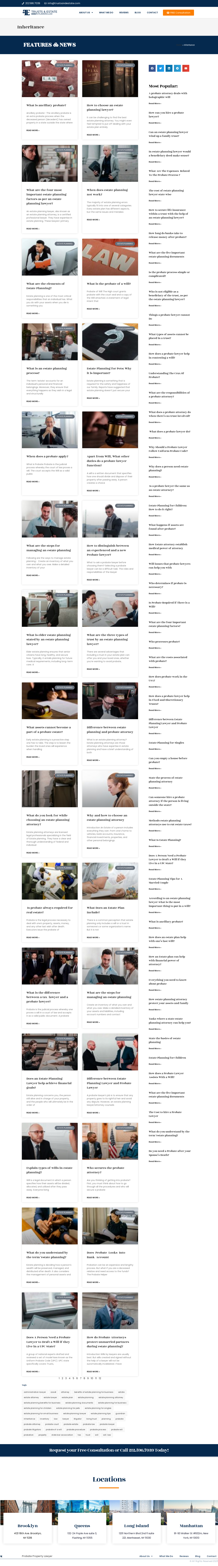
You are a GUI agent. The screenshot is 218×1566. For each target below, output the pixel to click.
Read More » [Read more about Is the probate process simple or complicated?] (155, 282)
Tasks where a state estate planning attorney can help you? (170, 1021)
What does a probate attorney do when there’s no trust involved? (170, 414)
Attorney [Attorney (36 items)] (65, 1392)
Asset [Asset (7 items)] (53, 1392)
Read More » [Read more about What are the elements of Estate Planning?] (32, 313)
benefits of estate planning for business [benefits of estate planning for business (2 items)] (93, 1392)
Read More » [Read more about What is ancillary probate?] (32, 130)
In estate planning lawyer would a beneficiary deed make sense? (170, 154)
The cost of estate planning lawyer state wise (166, 192)
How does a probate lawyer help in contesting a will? (169, 356)
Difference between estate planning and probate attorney (110, 729)
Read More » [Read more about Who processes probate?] (155, 648)
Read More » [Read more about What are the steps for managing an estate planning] (32, 575)
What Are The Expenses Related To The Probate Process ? (169, 173)
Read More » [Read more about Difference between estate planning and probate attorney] (93, 760)
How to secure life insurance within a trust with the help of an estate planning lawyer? (168, 214)
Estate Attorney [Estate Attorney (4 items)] (31, 1397)
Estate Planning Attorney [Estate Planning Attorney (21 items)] (111, 1397)
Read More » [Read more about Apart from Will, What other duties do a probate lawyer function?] (93, 490)
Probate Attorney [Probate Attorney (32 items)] (32, 1424)
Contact (152, 12)
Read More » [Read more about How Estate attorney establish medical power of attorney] (155, 554)
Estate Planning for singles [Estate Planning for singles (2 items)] (98, 1408)
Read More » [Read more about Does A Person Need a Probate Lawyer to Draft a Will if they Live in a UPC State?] (32, 1371)
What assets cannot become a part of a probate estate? (48, 729)
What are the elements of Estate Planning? (45, 286)
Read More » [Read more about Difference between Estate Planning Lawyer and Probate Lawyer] (93, 1112)
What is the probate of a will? (109, 284)
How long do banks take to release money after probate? (168, 235)
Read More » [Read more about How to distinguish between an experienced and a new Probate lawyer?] (93, 579)
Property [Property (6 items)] (43, 1435)
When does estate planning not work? (107, 192)
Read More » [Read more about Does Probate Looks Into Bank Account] (93, 1282)
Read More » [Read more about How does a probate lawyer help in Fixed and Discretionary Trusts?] (155, 710)
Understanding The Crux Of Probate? (166, 375)
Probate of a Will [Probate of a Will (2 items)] (54, 1429)
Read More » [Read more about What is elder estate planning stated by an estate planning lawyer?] (32, 672)
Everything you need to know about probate (168, 982)
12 (100, 1378)
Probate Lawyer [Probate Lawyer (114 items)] (107, 1424)
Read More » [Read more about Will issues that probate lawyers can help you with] (155, 574)
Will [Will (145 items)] (96, 1435)
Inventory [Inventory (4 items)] (44, 1419)
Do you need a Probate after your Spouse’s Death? (170, 1153)
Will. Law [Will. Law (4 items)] (107, 1435)
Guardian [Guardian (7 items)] (120, 1413)
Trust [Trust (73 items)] (88, 1435)
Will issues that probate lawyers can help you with (169, 566)
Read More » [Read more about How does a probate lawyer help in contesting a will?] (155, 364)
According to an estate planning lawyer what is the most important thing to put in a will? (169, 902)
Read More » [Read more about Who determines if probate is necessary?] (155, 593)
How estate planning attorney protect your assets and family (168, 1001)
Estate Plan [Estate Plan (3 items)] (67, 1397)
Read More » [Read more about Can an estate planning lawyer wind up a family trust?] (155, 142)
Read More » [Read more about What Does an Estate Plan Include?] (93, 937)
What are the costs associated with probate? (168, 659)
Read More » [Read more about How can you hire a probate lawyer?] (155, 123)
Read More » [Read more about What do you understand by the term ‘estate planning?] (32, 1282)
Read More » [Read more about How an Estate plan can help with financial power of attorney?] (155, 970)
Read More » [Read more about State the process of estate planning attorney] (155, 788)
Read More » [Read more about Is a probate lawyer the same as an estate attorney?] (155, 496)
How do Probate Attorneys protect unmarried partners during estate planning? (108, 1342)
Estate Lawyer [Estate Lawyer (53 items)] (50, 1397)
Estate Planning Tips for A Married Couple (165, 881)
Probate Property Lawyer (37, 1556)
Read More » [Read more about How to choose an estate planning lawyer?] (93, 134)
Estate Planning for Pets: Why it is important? (109, 370)
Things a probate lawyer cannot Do (169, 317)
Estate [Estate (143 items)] (121, 1392)
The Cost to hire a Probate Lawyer (165, 1114)
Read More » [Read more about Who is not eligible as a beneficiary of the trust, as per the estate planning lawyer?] (155, 305)
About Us (86, 12)
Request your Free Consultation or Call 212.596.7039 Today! (109, 1450)
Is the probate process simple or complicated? (169, 274)
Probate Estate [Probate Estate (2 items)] (71, 1424)
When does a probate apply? (47, 456)
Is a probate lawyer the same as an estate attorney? (169, 488)
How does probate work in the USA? (168, 679)
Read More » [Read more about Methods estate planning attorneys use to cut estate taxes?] (155, 830)
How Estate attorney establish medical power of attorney (168, 546)
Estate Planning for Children (167, 1058)
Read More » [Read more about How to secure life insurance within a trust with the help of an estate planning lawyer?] (155, 224)
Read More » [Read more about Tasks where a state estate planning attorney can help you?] (155, 1029)
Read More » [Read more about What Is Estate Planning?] (155, 846)
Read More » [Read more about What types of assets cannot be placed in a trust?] (155, 344)
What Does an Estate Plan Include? (105, 910)
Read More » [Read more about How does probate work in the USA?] (155, 687)
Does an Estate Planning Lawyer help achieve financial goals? (49, 1083)
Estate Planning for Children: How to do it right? (168, 507)
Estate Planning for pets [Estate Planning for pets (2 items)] (68, 1408)
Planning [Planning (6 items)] (106, 1419)
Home (179, 45)
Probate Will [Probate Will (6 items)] (117, 1429)
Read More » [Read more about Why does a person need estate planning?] (155, 477)
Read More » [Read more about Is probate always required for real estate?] (32, 937)
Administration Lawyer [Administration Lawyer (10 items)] (35, 1392)
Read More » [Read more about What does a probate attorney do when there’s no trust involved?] (155, 422)
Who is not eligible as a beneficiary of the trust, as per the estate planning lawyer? (168, 295)
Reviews (124, 12)
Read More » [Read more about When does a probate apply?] (32, 481)
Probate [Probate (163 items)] (119, 1419)
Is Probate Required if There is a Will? (169, 605)
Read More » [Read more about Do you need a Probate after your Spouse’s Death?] (155, 1161)
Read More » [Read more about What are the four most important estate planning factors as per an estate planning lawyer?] (32, 228)
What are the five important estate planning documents (167, 255)
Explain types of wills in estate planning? (49, 1170)
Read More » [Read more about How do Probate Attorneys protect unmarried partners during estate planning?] (93, 1371)
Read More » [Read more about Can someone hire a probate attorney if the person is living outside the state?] (155, 811)
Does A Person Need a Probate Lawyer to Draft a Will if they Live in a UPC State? (48, 1342)
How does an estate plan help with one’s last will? (167, 939)
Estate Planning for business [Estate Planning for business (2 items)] (112, 1402)
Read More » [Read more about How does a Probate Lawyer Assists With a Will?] (155, 1083)
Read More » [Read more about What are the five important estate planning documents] (155, 263)
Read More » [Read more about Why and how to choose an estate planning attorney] (93, 848)
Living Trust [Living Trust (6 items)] (91, 1419)
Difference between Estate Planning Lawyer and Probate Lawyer (109, 1083)
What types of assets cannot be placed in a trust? (169, 336)
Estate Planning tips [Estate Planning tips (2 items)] (101, 1413)
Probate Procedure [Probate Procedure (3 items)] (76, 1429)
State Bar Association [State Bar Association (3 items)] (62, 1435)
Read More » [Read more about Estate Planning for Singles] (155, 749)
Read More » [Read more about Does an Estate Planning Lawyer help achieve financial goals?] (32, 1112)
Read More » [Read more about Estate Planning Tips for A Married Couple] (155, 889)
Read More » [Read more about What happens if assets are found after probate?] (155, 535)
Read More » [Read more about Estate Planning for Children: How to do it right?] (155, 515)
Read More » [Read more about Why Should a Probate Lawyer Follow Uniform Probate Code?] (155, 457)
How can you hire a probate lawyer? (166, 115)
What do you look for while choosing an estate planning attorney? (48, 820)
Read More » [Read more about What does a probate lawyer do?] (155, 438)
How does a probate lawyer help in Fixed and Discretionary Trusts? (169, 700)
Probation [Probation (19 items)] (29, 1435)
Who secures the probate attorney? (105, 1170)
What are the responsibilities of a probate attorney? (169, 395)
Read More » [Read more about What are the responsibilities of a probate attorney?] (155, 403)
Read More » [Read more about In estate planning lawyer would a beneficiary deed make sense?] (155, 162)
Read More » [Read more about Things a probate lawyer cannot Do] (155, 325)
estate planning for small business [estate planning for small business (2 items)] (41, 1413)
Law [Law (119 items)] (55, 1419)
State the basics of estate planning (165, 1040)
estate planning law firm (42, 14)
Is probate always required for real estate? (49, 910)
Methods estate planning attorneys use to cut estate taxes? (170, 823)
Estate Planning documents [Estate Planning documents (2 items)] (79, 1402)
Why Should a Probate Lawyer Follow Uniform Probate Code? (168, 449)
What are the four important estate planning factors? (167, 624)
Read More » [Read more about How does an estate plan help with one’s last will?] (155, 947)
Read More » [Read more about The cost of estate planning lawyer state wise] (155, 200)
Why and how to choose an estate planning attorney (107, 817)
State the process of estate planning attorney (166, 780)
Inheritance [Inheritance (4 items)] (29, 1419)
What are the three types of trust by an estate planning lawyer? (107, 639)
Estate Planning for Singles (166, 743)
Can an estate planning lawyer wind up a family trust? (168, 134)
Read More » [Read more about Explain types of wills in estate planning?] (32, 1197)
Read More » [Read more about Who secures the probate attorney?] (93, 1197)
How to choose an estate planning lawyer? (105, 107)
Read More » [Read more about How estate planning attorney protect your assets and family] (155, 1009)
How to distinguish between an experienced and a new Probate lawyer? (108, 550)
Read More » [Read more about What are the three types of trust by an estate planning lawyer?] (93, 669)
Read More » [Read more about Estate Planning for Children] (155, 1064)
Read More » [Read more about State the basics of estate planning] (155, 1048)
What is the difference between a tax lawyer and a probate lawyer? (47, 997)
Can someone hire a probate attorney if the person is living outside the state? (168, 801)
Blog (138, 12)
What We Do (106, 12)
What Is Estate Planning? (165, 840)
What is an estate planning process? (46, 370)
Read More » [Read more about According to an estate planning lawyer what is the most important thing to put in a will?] (155, 912)
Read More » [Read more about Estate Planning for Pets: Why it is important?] (93, 398)
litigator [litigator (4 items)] (78, 1419)
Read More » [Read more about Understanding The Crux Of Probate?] (155, 383)
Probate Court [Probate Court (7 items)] (52, 1424)
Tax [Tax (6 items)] (79, 1435)
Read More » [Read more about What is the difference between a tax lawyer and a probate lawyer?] (32, 1023)
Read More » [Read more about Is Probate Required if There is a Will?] (155, 613)
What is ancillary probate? (46, 105)
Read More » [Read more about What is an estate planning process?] (32, 401)
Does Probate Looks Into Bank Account (106, 1254)
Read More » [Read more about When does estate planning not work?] (93, 219)
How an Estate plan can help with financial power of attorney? (167, 960)
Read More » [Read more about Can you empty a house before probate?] (155, 768)
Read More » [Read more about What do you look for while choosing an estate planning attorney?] (32, 852)
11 (96, 1378)
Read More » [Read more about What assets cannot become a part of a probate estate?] (32, 757)
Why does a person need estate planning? (168, 469)
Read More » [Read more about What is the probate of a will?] (93, 309)
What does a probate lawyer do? (169, 432)
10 (92, 1378)
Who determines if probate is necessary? (168, 585)
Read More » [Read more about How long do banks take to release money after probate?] (155, 243)
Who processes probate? (164, 642)
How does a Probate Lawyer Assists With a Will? (166, 1075)
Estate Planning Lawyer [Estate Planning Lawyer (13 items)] (74, 1413)
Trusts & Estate (44, 11)
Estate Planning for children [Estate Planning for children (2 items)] (37, 1408)
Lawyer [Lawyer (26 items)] (65, 1419)
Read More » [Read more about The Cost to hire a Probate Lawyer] (155, 1122)
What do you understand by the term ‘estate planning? (47, 1254)
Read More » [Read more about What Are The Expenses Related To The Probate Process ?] (155, 181)
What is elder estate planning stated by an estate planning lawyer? (48, 639)
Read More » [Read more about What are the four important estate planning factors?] (155, 632)
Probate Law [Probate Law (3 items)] (89, 1424)
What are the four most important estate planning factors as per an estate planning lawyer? (46, 197)
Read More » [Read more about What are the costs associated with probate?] (155, 667)
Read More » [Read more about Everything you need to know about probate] (155, 990)
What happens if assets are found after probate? (166, 527)
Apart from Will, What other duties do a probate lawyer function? (108, 461)
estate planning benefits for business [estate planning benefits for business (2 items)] (42, 1402)
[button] (152, 68)
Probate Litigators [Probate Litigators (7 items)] (32, 1429)
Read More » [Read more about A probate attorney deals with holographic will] (155, 103)
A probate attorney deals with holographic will (168, 95)
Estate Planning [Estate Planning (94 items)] (86, 1397)
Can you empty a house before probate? (168, 760)
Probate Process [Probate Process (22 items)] (98, 1429)
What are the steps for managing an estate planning (48, 547)
